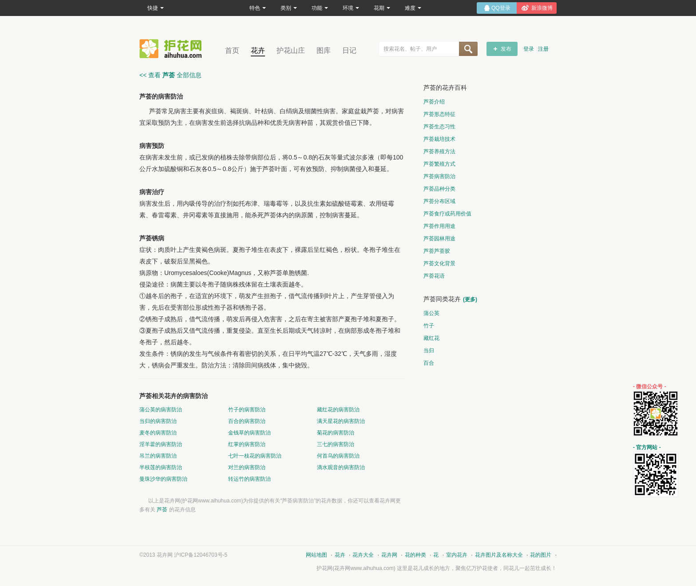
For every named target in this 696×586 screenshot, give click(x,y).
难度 (413, 8)
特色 (257, 8)
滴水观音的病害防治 (341, 467)
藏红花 (431, 338)
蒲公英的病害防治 (160, 410)
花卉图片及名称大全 (499, 555)
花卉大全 (363, 555)
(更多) (470, 299)
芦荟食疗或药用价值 (447, 214)
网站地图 (316, 555)
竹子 (428, 326)
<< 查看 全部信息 (170, 75)
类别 (289, 8)
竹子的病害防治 (246, 410)
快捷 (155, 8)
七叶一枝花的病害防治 (254, 456)
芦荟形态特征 (439, 114)
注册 (543, 49)
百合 (428, 363)
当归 (428, 350)
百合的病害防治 (246, 421)
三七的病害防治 (335, 444)
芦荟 (162, 509)
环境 (351, 8)
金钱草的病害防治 (249, 433)
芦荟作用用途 (439, 226)
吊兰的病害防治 (158, 456)
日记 (349, 50)
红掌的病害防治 (246, 444)
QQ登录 (500, 8)
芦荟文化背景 (439, 263)
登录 (528, 49)
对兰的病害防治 (246, 467)
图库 (323, 50)
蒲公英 (431, 313)
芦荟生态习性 (439, 127)
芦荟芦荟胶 (436, 251)
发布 (506, 49)
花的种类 (415, 555)
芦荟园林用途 (439, 238)
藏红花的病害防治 (338, 410)
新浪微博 (542, 8)
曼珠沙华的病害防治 (163, 479)
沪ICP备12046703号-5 (200, 555)
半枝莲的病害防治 (160, 467)
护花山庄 (291, 50)
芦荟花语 (434, 276)
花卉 (258, 50)
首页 (232, 50)
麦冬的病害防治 (158, 433)
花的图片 (540, 555)
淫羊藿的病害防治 (160, 444)
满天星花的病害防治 (341, 421)
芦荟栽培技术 (439, 139)
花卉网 (172, 48)
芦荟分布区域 (439, 201)
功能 (320, 8)
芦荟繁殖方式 (439, 164)
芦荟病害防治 (439, 176)
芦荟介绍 (434, 102)
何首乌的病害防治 (338, 456)
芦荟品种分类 (439, 189)
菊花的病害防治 (335, 433)
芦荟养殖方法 (439, 151)
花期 (382, 8)
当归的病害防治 (158, 421)
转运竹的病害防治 (249, 479)
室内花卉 (456, 555)
